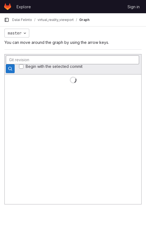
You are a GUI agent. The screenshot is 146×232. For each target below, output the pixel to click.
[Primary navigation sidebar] (6, 19)
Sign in (134, 6)
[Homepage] (7, 6)
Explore (24, 6)
